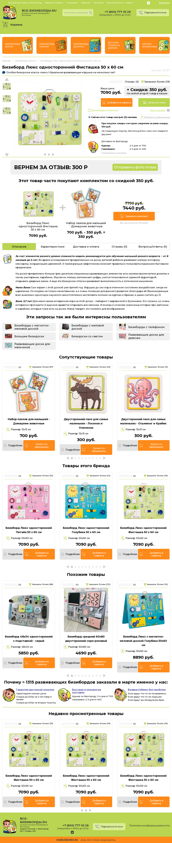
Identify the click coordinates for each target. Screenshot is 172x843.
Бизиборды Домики (81, 45)
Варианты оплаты (54, 2)
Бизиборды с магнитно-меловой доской (31, 327)
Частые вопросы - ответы (119, 2)
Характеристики (53, 246)
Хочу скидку (157, 110)
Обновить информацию (157, 117)
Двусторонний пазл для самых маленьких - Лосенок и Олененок (86, 423)
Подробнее (15, 445)
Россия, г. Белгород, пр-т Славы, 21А (34, 830)
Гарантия (85, 2)
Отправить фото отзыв (135, 167)
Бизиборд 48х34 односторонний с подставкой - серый (29, 639)
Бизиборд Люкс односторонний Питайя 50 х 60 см (28, 530)
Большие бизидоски (29, 336)
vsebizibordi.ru (67, 840)
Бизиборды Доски (12, 45)
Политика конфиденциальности (149, 825)
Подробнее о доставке (113, 153)
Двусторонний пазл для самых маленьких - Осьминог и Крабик (143, 421)
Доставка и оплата (86, 246)
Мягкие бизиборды (149, 45)
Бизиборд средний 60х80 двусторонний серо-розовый (86, 639)
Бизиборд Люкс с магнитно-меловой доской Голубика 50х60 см (143, 641)
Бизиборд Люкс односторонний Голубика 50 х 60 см (86, 530)
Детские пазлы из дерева (114, 45)
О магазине (72, 2)
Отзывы (119, 246)
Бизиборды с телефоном (146, 327)
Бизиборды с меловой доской (87, 327)
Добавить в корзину (119, 102)
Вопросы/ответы (152, 246)
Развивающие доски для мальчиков (32, 345)
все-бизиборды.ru (39, 12)
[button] (7, 155)
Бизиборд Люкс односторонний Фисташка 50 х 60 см (143, 530)
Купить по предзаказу (42, 445)
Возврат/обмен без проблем (147, 689)
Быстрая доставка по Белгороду (25, 2)
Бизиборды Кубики (46, 45)
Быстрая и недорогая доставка (86, 691)
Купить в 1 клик (156, 102)
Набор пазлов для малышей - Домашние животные (29, 421)
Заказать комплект (136, 216)
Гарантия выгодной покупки (35, 689)
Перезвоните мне (155, 12)
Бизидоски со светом (87, 336)
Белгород (164, 2)
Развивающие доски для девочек (146, 336)
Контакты (98, 2)
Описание (19, 246)
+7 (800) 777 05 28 (118, 12)
